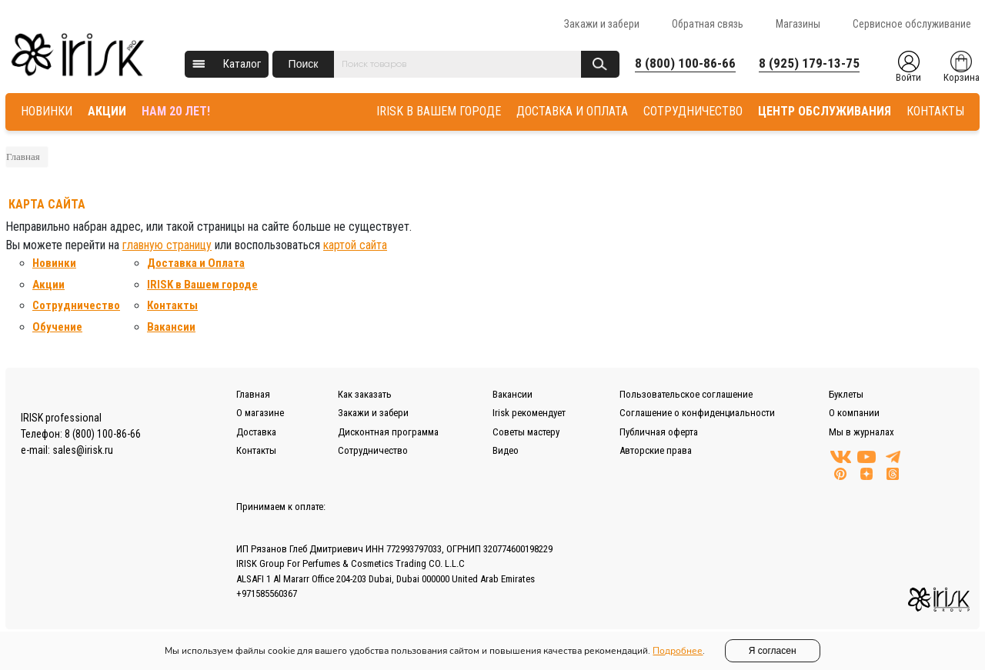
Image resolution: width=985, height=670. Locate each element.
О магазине (260, 412)
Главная (23, 156)
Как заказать (365, 394)
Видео (505, 450)
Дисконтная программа (388, 432)
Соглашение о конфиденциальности (697, 412)
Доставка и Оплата (196, 263)
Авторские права (655, 450)
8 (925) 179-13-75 (809, 63)
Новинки (54, 263)
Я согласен (772, 650)
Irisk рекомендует (529, 412)
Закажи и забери (601, 24)
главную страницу (167, 245)
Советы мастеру (525, 432)
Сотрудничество (76, 305)
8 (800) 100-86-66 (685, 63)
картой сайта (355, 245)
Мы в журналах (861, 432)
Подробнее (678, 651)
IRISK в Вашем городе (202, 285)
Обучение (57, 327)
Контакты (172, 305)
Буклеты (846, 394)
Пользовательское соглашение (686, 394)
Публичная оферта (658, 432)
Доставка (256, 432)
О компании (854, 412)
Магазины (798, 24)
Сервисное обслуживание (912, 24)
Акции (48, 285)
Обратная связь (707, 24)
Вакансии (171, 327)
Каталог (242, 64)
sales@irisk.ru (82, 450)
